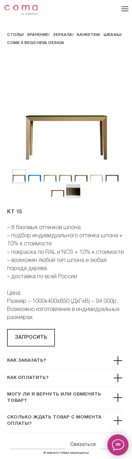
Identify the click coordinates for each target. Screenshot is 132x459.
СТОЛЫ (15, 35)
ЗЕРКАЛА (62, 35)
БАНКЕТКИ (88, 35)
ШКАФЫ (111, 35)
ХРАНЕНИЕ (37, 35)
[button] (31, 338)
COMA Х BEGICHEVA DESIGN (35, 43)
